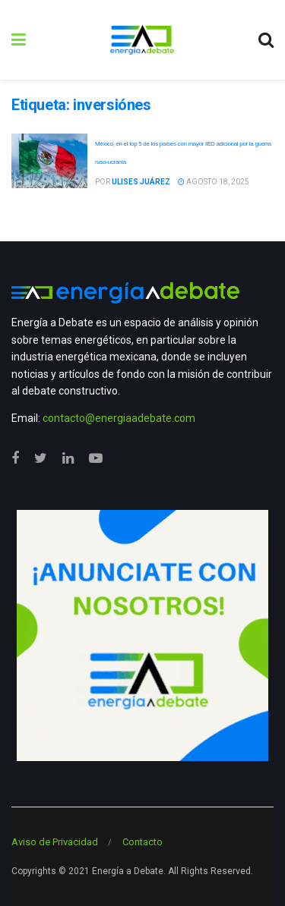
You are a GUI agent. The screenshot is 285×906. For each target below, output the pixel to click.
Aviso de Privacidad (54, 842)
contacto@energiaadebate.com (119, 418)
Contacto (142, 842)
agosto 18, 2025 (213, 182)
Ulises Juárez (141, 182)
